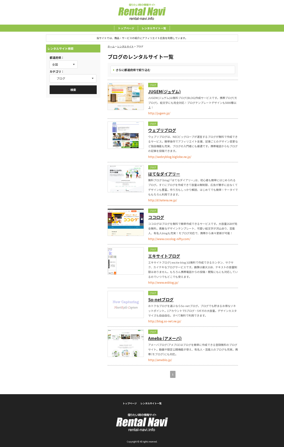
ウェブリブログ (162, 130)
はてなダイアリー (164, 174)
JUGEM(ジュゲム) (164, 91)
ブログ (153, 84)
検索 (73, 90)
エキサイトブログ (164, 256)
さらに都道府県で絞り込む (133, 70)
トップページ (126, 28)
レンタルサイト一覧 (154, 28)
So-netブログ (161, 299)
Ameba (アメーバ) (165, 338)
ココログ (156, 217)
